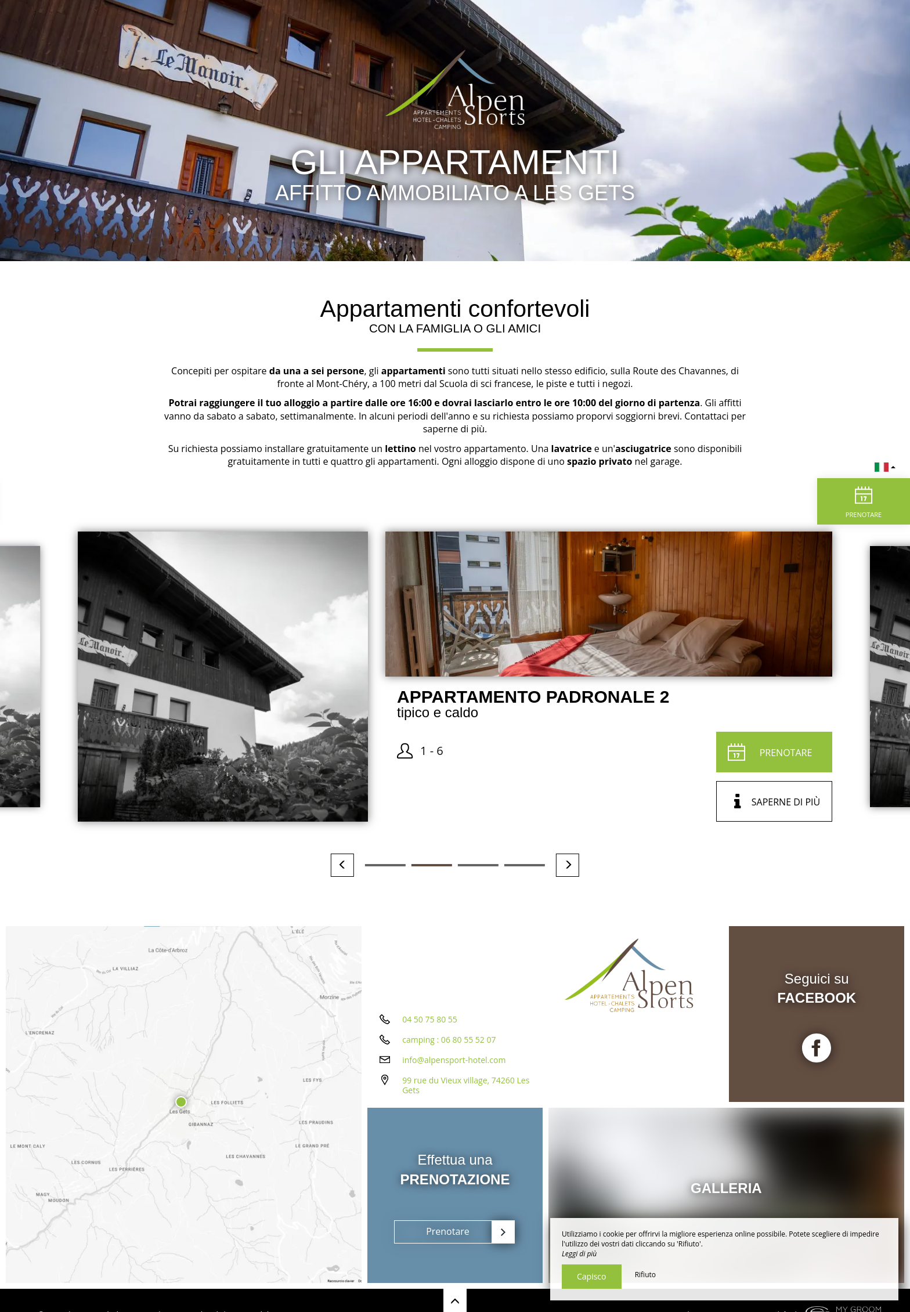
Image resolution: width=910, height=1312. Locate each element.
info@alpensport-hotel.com (453, 1059)
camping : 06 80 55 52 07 (449, 1039)
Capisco (591, 1276)
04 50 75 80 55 (429, 1019)
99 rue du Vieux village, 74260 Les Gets (465, 1085)
